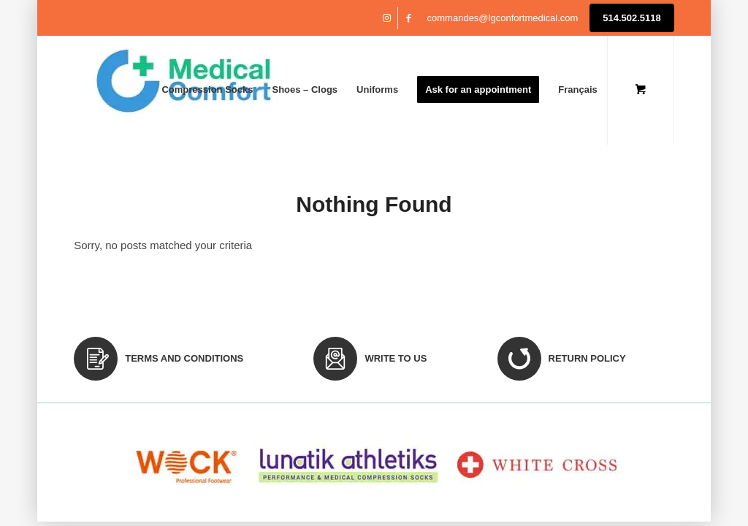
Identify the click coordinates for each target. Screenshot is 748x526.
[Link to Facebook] (409, 18)
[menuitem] (207, 90)
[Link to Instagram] (386, 18)
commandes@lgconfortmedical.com (503, 17)
